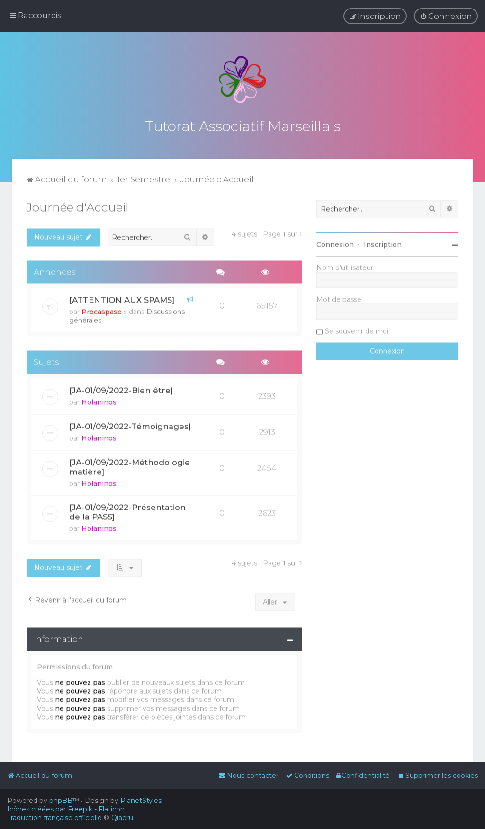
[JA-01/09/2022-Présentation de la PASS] (127, 510)
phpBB (60, 800)
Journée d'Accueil (78, 206)
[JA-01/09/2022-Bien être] (121, 389)
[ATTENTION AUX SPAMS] (121, 298)
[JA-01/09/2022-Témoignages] (130, 425)
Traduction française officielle (54, 817)
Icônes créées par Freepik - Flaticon (66, 809)
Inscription (383, 243)
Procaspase (101, 310)
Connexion (335, 243)
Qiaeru (122, 817)
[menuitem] (446, 16)
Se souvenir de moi (356, 330)
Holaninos (99, 401)
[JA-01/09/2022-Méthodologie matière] (129, 465)
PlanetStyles (141, 800)
